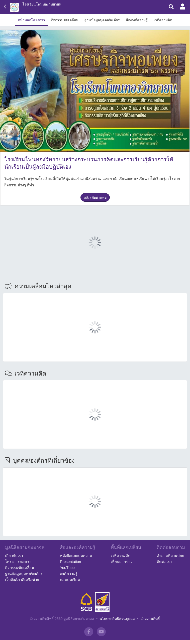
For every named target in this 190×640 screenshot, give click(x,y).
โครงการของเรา (18, 561)
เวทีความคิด (163, 20)
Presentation (70, 561)
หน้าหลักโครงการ (31, 20)
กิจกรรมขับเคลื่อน (64, 20)
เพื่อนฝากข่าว (121, 561)
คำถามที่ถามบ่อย (170, 555)
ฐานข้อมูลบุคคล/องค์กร (102, 20)
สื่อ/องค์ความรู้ (137, 20)
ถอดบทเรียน (70, 579)
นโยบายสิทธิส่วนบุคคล (117, 619)
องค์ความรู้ (68, 573)
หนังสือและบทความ (76, 555)
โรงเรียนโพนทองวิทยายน (41, 4)
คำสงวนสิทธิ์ (150, 619)
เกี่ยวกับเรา (14, 555)
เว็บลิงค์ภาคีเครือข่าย (22, 579)
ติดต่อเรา (164, 561)
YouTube (67, 567)
